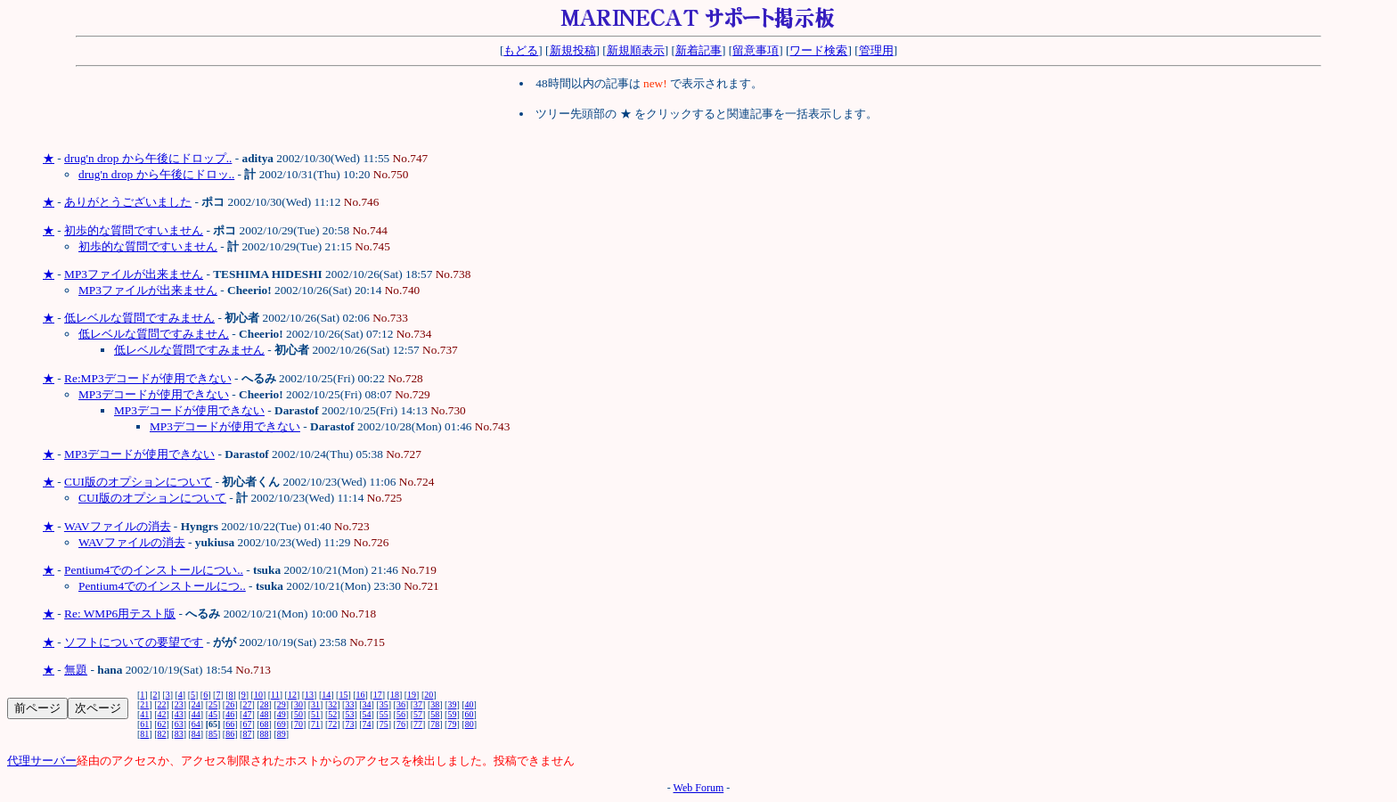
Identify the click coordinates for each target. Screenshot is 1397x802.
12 (292, 695)
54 (367, 714)
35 (384, 704)
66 (229, 724)
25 (212, 704)
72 (332, 724)
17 (377, 695)
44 (196, 714)
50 (298, 714)
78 (434, 724)
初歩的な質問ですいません (133, 230)
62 (162, 724)
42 (162, 714)
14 (326, 695)
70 (298, 724)
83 (179, 734)
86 (229, 734)
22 (162, 704)
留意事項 (755, 50)
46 (229, 714)
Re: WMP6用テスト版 (120, 613)
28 (264, 704)
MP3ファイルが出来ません (133, 274)
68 (264, 724)
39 (451, 704)
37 (417, 704)
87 (246, 734)
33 (349, 704)
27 (246, 704)
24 (196, 704)
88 (264, 734)
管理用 (876, 50)
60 (469, 714)
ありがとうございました (128, 202)
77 (417, 724)
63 (179, 724)
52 (332, 714)
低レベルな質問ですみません (139, 317)
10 (258, 695)
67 (246, 724)
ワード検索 (818, 50)
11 (275, 695)
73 (349, 724)
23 (179, 704)
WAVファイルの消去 (117, 526)
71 (315, 724)
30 (298, 704)
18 (394, 695)
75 (384, 724)
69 (281, 724)
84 (196, 734)
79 (451, 724)
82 (162, 734)
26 (229, 704)
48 (264, 714)
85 (212, 734)
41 (144, 714)
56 (400, 714)
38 (434, 704)
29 (281, 704)
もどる (520, 50)
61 (144, 724)
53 (349, 714)
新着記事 (698, 50)
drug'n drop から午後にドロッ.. (156, 174)
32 (332, 704)
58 (434, 714)
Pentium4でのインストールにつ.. (162, 586)
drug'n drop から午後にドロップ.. (148, 158)
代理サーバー (42, 760)
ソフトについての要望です (133, 642)
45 (212, 714)
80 (469, 724)
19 (411, 695)
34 (367, 704)
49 (281, 714)
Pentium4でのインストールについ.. (153, 570)
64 (196, 724)
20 (428, 695)
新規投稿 (573, 50)
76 (400, 724)
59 (451, 714)
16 (360, 695)
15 (343, 695)
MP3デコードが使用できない (153, 394)
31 (315, 704)
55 (384, 714)
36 (400, 704)
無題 (75, 669)
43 (179, 714)
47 (246, 714)
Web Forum (699, 788)
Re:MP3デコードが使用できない (147, 378)
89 (281, 734)
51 (315, 714)
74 (367, 724)
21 (144, 704)
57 (417, 714)
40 (469, 704)
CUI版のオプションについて (138, 481)
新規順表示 (636, 50)
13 (309, 695)
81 (144, 734)
